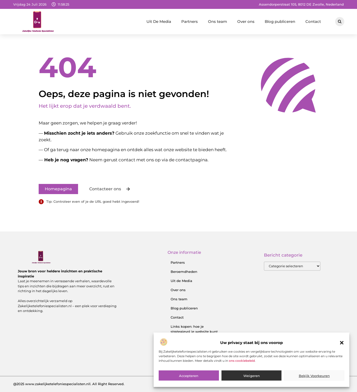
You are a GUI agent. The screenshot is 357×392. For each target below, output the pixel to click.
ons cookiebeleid (242, 363)
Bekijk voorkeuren (314, 378)
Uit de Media (181, 281)
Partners (189, 21)
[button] (341, 344)
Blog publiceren (280, 21)
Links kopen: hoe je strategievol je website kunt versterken (194, 331)
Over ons (246, 21)
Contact (313, 21)
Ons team (217, 21)
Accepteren (188, 378)
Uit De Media (158, 21)
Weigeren (251, 378)
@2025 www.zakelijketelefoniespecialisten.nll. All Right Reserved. (68, 384)
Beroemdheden (184, 272)
